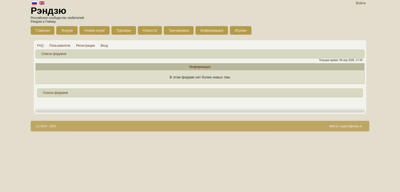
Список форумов (53, 54)
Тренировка (179, 30)
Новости (150, 30)
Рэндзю (48, 10)
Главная (42, 30)
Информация (211, 30)
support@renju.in (351, 126)
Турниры (123, 30)
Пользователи (59, 45)
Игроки (241, 30)
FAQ (40, 45)
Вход (104, 45)
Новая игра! (94, 30)
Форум (67, 30)
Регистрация (85, 45)
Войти (361, 3)
